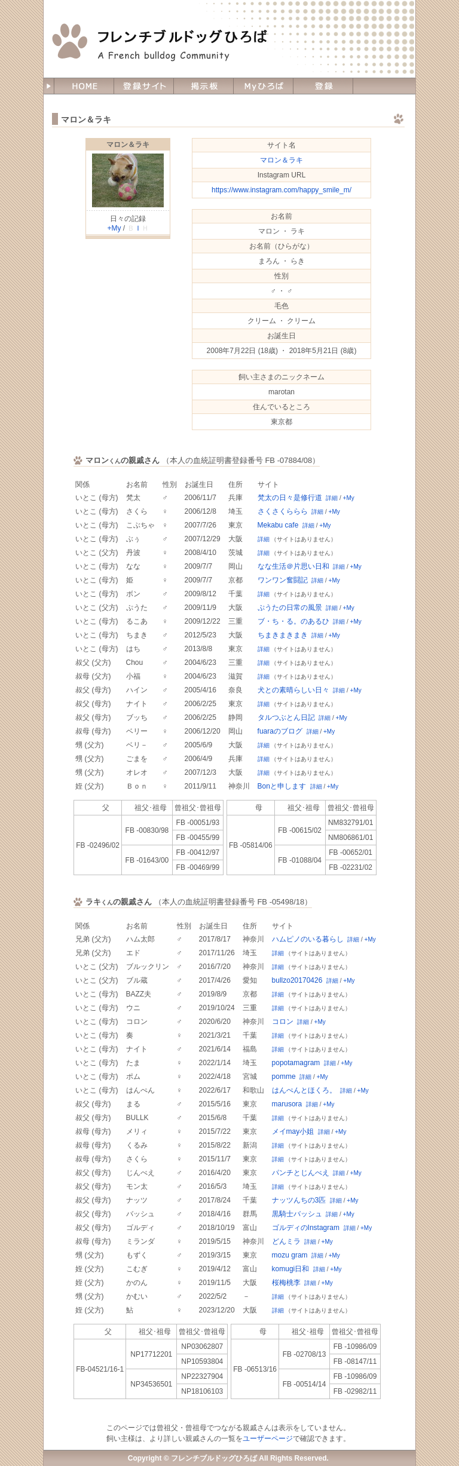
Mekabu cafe (278, 525)
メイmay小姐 (293, 1131)
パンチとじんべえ (300, 1172)
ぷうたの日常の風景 (290, 607)
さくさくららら (283, 511)
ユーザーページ (268, 1438)
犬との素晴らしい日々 (293, 690)
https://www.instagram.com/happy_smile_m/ (281, 190)
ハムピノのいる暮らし (308, 939)
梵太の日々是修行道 (290, 497)
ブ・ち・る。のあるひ (293, 621)
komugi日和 (291, 1269)
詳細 (332, 498)
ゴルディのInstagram (305, 1227)
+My (114, 228)
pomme (284, 1076)
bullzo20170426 (297, 980)
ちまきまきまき (283, 635)
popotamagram (296, 1063)
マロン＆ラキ (127, 144)
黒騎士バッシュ (297, 1214)
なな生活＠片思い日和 (293, 566)
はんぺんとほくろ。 (304, 1090)
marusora (287, 1104)
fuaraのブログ (280, 731)
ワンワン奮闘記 (283, 580)
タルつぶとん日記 (286, 717)
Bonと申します (282, 786)
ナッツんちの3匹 (299, 1200)
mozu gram (290, 1255)
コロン (282, 1021)
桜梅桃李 (286, 1282)
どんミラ (286, 1241)
